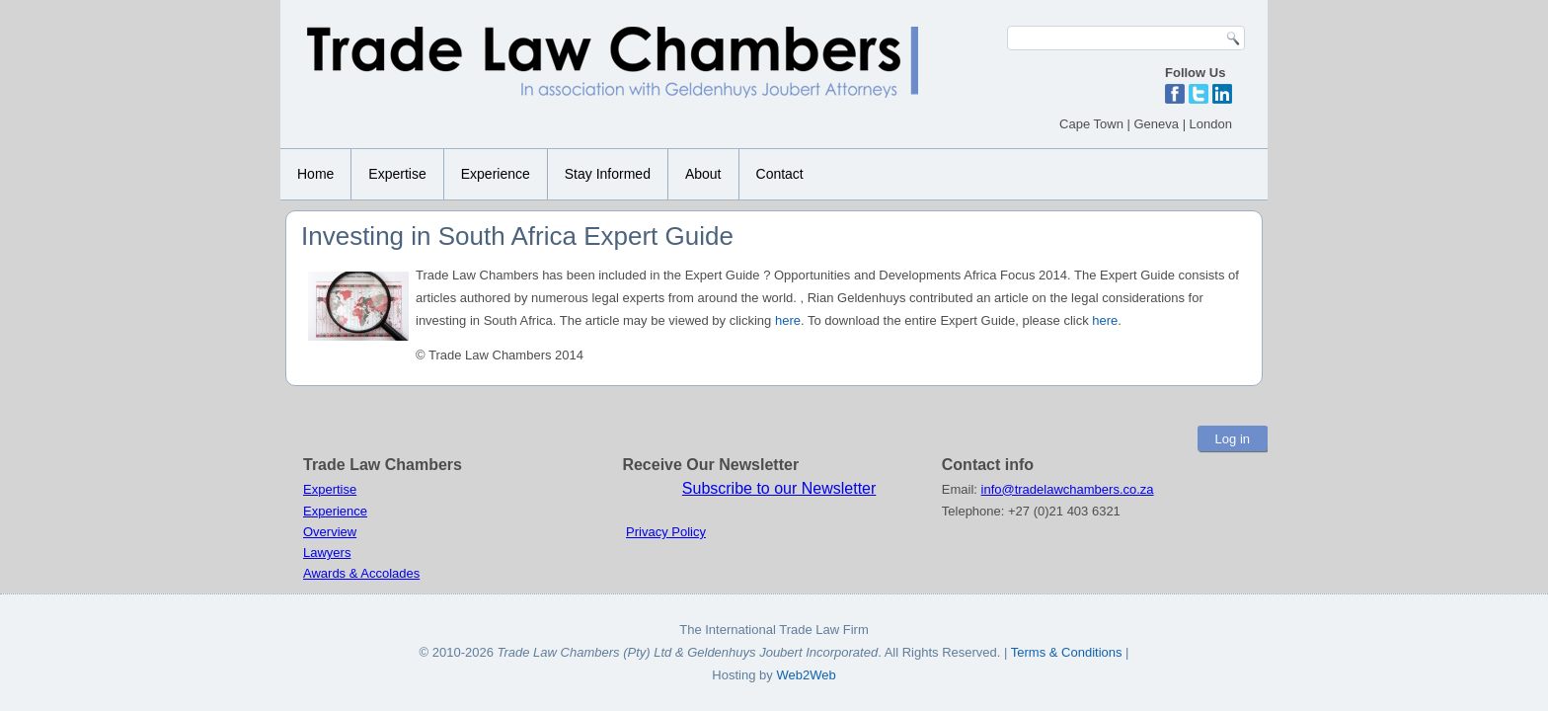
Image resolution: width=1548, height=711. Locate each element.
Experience (495, 174)
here (788, 320)
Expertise (397, 174)
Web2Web (805, 675)
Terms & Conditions (1068, 652)
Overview (329, 531)
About (703, 174)
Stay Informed (608, 174)
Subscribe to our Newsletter (779, 488)
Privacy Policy (666, 531)
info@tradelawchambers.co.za (1067, 489)
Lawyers (326, 552)
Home (315, 174)
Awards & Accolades (361, 573)
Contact (780, 174)
